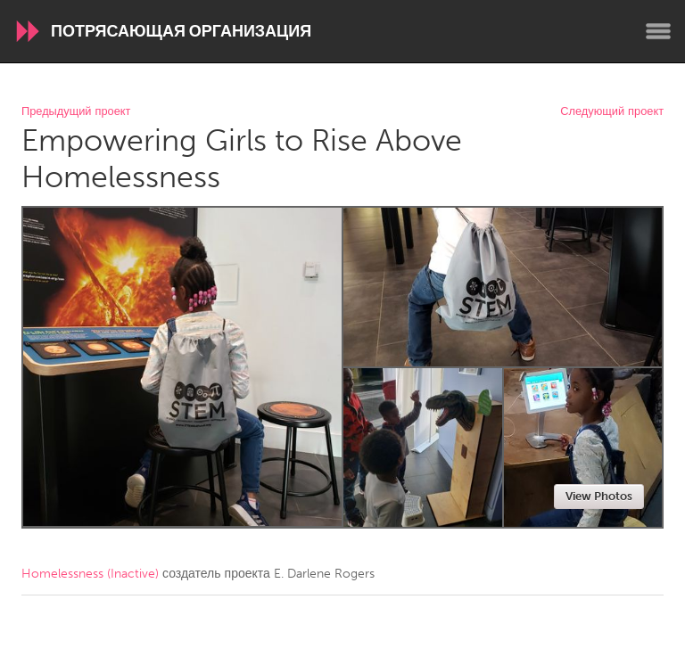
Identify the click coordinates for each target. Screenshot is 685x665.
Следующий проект (612, 112)
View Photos (598, 496)
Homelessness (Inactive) (90, 573)
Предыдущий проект (75, 112)
